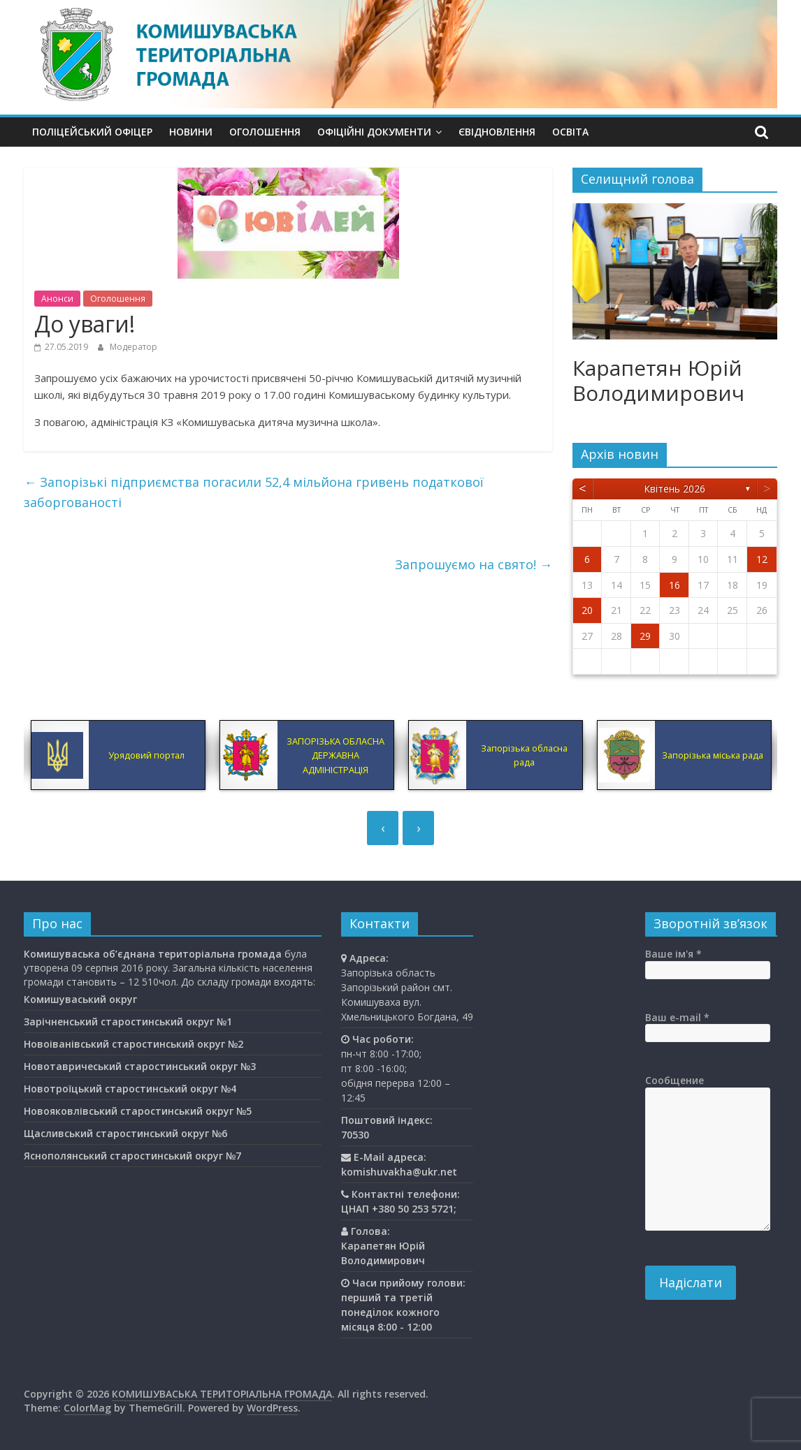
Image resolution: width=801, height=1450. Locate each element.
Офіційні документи (374, 131)
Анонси (57, 299)
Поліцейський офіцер (92, 131)
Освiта (570, 131)
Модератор (133, 347)
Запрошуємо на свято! (473, 564)
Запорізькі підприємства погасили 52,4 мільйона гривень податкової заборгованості (254, 492)
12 (761, 559)
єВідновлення (497, 131)
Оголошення (265, 131)
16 (674, 585)
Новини (190, 131)
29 (645, 636)
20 (587, 610)
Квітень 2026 (674, 488)
